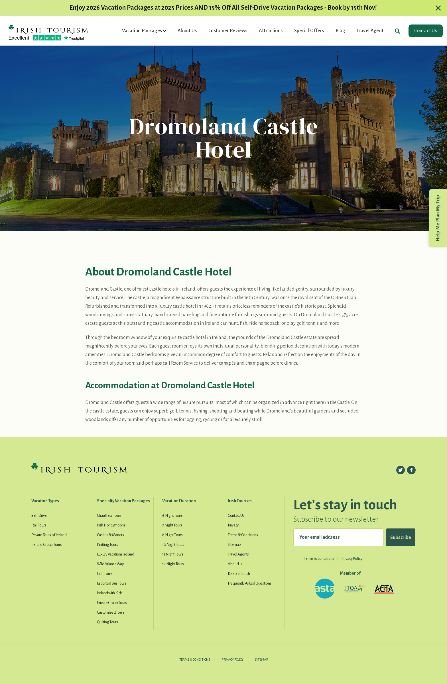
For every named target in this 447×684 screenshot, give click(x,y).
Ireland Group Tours (46, 544)
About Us (235, 564)
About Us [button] (187, 30)
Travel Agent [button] (369, 30)
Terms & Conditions (243, 535)
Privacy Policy (352, 559)
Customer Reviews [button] (227, 30)
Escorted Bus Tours (112, 583)
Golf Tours (105, 573)
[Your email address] (338, 537)
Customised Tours (111, 612)
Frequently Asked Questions (249, 583)
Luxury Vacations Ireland (115, 554)
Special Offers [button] (309, 30)
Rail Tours (38, 525)
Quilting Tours (107, 622)
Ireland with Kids (110, 593)
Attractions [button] (271, 30)
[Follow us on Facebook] (411, 470)
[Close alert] (438, 8)
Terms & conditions (319, 559)
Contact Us (425, 30)
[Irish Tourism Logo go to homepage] (48, 29)
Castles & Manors (110, 535)
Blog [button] (340, 30)
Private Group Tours (112, 603)
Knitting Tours (107, 544)
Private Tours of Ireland (49, 535)
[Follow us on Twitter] (400, 470)
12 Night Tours (172, 554)
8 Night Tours (172, 535)
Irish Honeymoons (111, 525)
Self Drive (39, 515)
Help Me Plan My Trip (437, 218)
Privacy (233, 525)
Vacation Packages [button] (142, 30)
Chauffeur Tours (109, 515)
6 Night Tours (172, 515)
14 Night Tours (173, 564)
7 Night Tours (172, 525)
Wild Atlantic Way (110, 564)
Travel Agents (238, 554)
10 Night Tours (173, 544)
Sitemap (234, 544)
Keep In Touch (239, 573)
